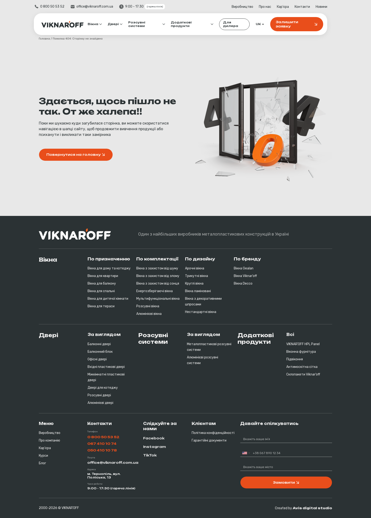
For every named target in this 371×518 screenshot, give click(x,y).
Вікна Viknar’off (245, 276)
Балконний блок (100, 352)
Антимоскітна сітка (302, 367)
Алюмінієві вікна (149, 314)
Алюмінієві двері (100, 403)
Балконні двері (99, 344)
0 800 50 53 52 (57, 6)
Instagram (154, 447)
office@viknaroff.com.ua (99, 6)
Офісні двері (97, 359)
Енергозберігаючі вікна (154, 291)
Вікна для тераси (101, 306)
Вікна (98, 24)
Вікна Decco (243, 283)
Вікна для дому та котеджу (109, 268)
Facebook (153, 438)
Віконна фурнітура (301, 352)
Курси (43, 456)
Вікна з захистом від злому (157, 276)
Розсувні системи (141, 24)
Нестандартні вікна (200, 312)
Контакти (307, 7)
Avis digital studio (312, 508)
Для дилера (235, 24)
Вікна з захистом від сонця (157, 283)
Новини (326, 7)
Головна (44, 38)
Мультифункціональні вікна (158, 299)
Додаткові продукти (186, 24)
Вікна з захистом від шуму (157, 268)
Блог (42, 463)
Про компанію (49, 440)
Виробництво (247, 7)
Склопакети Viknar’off (303, 374)
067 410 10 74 (101, 444)
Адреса (91, 469)
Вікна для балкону (102, 283)
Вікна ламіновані (198, 291)
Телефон (92, 431)
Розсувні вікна (147, 306)
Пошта (91, 457)
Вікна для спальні (101, 291)
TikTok (150, 455)
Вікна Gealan (243, 268)
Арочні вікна (194, 268)
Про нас (270, 7)
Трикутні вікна (196, 276)
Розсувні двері (99, 395)
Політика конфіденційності (213, 433)
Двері (118, 24)
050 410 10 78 (102, 450)
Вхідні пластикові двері (106, 367)
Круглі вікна (194, 283)
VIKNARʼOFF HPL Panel (303, 344)
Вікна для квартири (103, 276)
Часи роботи (94, 483)
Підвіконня (294, 359)
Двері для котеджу (103, 388)
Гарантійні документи (209, 440)
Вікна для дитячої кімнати (108, 299)
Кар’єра (288, 7)
